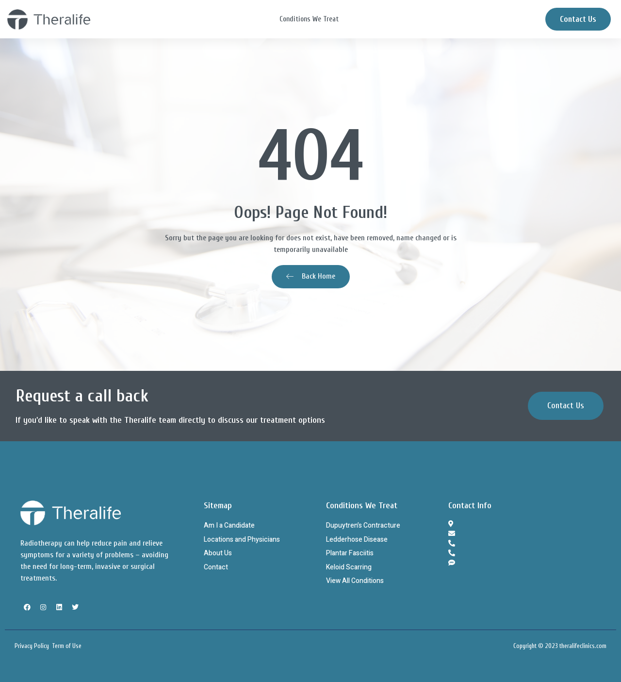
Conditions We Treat (309, 19)
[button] (566, 406)
